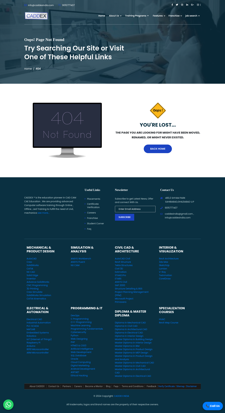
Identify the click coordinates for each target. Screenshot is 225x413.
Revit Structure (123, 262)
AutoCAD (32, 258)
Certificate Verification (93, 205)
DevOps (75, 315)
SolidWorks (33, 265)
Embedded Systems (38, 332)
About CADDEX (37, 386)
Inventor (31, 278)
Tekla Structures (124, 265)
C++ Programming (81, 322)
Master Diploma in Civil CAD (130, 366)
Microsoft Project (124, 298)
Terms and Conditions (133, 386)
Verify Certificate (166, 386)
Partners (66, 386)
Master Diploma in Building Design (134, 339)
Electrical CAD (34, 319)
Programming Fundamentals (87, 328)
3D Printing (33, 288)
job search (191, 15)
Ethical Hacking (79, 375)
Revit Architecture (169, 258)
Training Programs (137, 15)
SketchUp (164, 265)
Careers (91, 212)
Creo (29, 262)
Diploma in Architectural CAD (131, 329)
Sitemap (180, 386)
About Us (114, 15)
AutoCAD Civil (122, 258)
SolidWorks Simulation (39, 295)
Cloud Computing (81, 362)
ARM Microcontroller (38, 352)
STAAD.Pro (120, 275)
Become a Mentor (94, 386)
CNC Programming (37, 285)
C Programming (80, 318)
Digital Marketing (80, 365)
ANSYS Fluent (78, 262)
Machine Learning (80, 325)
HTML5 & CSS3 (78, 345)
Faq (89, 228)
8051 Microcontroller (38, 349)
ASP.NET (75, 372)
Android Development (83, 368)
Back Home (157, 149)
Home (101, 15)
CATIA (30, 268)
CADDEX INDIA (121, 396)
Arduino (31, 346)
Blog (108, 386)
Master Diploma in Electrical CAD (133, 376)
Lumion (163, 268)
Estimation (121, 272)
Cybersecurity (78, 332)
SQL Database (78, 355)
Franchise (174, 15)
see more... (44, 212)
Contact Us (53, 386)
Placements (93, 198)
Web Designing (79, 338)
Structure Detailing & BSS (128, 288)
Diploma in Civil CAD (126, 326)
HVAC (162, 319)
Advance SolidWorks (38, 282)
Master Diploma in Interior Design (133, 342)
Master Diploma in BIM (127, 346)
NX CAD (31, 272)
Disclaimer (191, 386)
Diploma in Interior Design (129, 336)
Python (74, 335)
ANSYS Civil (121, 282)
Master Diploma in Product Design (133, 349)
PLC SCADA (33, 326)
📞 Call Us (213, 406)
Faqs (116, 386)
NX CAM (75, 265)
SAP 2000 (120, 285)
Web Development (81, 352)
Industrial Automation (39, 322)
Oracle (74, 358)
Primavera (120, 302)
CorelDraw (165, 278)
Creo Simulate (34, 292)
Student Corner (95, 223)
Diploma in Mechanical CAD (130, 322)
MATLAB (31, 329)
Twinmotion (165, 275)
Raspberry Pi (34, 342)
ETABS (118, 278)
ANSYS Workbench (81, 258)
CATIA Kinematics (36, 298)
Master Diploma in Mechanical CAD (134, 362)
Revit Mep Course (168, 322)
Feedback (151, 386)
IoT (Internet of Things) (39, 339)
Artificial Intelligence (82, 348)
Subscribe (125, 217)
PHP (73, 342)
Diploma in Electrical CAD (129, 332)
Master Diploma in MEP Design (131, 352)
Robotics (31, 336)
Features (158, 15)
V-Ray (162, 272)
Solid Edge (32, 275)
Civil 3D (119, 268)
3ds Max (163, 262)
